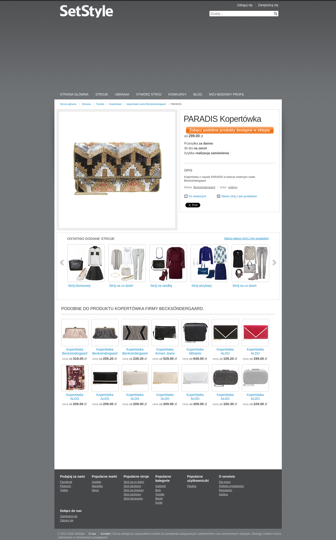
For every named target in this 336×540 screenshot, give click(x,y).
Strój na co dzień (134, 482)
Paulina (191, 486)
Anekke (96, 482)
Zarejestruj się (268, 5)
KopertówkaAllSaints (195, 351)
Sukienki (160, 486)
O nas (92, 533)
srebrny (232, 187)
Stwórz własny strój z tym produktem (246, 238)
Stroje (101, 94)
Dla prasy (225, 482)
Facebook (66, 482)
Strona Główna (74, 94)
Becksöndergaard (204, 187)
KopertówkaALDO (225, 351)
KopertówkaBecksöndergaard (75, 351)
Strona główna (68, 104)
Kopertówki (115, 104)
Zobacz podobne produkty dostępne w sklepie (229, 130)
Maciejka (97, 486)
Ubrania (122, 94)
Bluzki (159, 498)
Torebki (100, 104)
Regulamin (225, 490)
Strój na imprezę (134, 490)
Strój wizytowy (132, 486)
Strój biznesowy (133, 498)
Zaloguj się (245, 5)
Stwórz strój (148, 94)
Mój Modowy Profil (227, 94)
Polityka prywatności (231, 486)
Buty (158, 490)
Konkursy (177, 94)
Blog (197, 94)
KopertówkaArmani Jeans (165, 351)
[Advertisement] (168, 55)
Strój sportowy (132, 494)
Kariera (223, 494)
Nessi (95, 490)
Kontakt (105, 533)
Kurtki (159, 502)
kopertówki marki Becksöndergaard (146, 104)
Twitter (64, 490)
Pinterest (65, 486)
